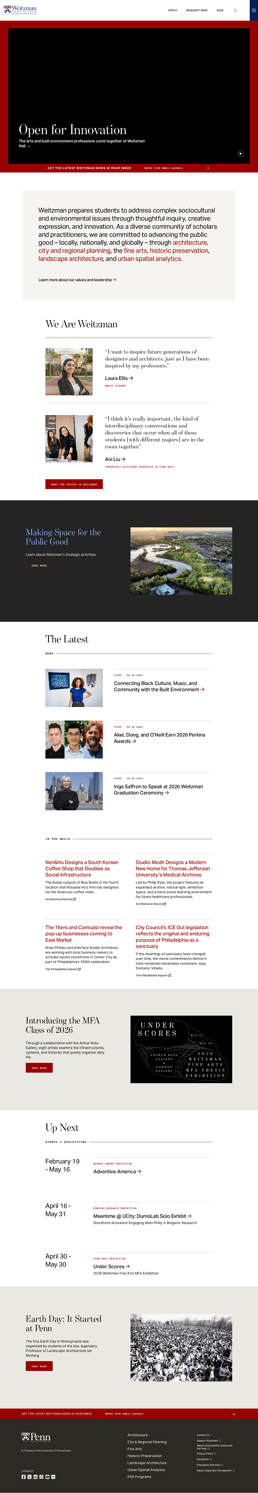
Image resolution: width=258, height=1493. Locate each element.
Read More (39, 565)
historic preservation (179, 250)
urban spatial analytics (149, 258)
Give (220, 10)
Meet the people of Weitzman (74, 484)
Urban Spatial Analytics (146, 1470)
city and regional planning (74, 250)
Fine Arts (134, 1449)
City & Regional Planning (147, 1442)
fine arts (135, 250)
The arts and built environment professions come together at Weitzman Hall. (82, 143)
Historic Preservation (144, 1456)
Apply (172, 10)
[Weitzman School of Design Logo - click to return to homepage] (20, 10)
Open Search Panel (235, 10)
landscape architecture (70, 258)
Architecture (137, 1435)
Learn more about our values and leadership (75, 279)
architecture (190, 242)
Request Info (197, 10)
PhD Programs (139, 1477)
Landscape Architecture (147, 1463)
